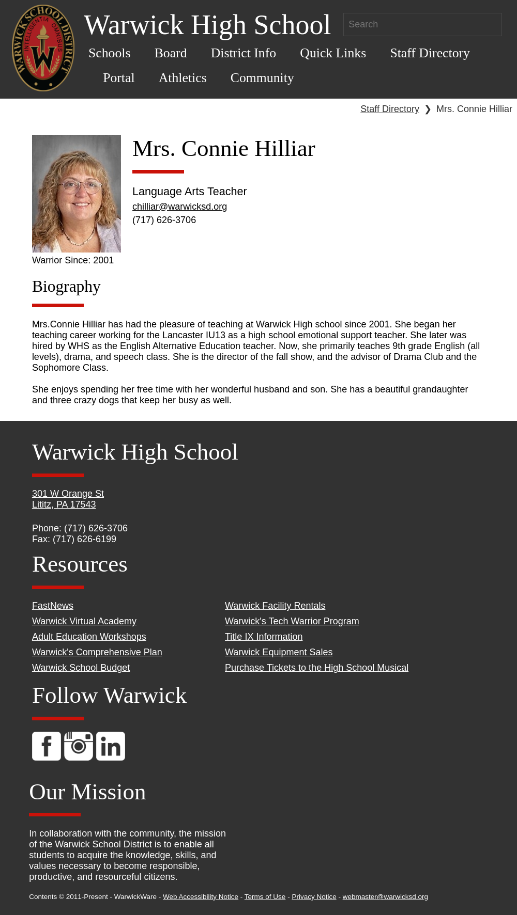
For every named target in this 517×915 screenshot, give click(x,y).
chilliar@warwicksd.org (179, 206)
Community (262, 77)
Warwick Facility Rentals (275, 606)
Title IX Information (263, 637)
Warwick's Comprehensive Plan (97, 652)
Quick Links (333, 52)
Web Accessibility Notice (200, 897)
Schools (109, 52)
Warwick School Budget (81, 667)
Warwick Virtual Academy (84, 621)
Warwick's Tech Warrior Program (292, 621)
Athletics (183, 77)
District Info (244, 52)
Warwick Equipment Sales (278, 652)
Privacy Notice (314, 897)
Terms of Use (265, 897)
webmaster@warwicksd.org (385, 897)
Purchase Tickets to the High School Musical (316, 667)
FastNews (52, 606)
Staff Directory (430, 52)
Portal (118, 77)
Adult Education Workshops (89, 637)
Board (171, 52)
